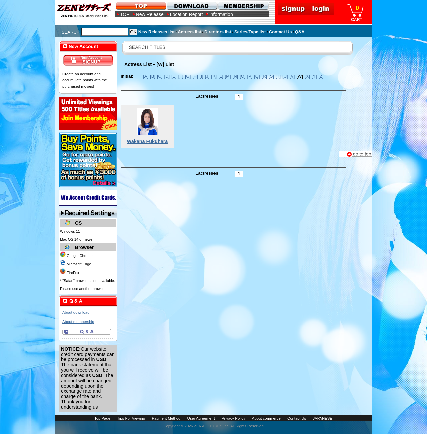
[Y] (314, 76)
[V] (292, 76)
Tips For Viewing (131, 418)
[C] (160, 76)
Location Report (186, 14)
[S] (271, 76)
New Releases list (156, 31)
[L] (220, 76)
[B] (152, 76)
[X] (307, 76)
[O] (242, 76)
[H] (195, 76)
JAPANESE (322, 418)
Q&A (300, 31)
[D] (167, 76)
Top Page (102, 418)
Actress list (189, 31)
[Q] (257, 76)
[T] (278, 76)
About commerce (266, 418)
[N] (235, 76)
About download (75, 312)
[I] (201, 76)
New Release (150, 14)
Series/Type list (250, 31)
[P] (249, 76)
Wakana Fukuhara (147, 141)
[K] (214, 76)
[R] (264, 76)
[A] (145, 76)
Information (221, 14)
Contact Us (280, 31)
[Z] (321, 76)
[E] (174, 76)
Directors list (217, 31)
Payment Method (166, 418)
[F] (180, 76)
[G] (188, 76)
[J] (207, 76)
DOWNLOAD (191, 6)
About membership (78, 322)
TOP (125, 14)
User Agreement (201, 418)
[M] (228, 76)
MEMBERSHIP (242, 6)
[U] (285, 76)
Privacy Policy (233, 418)
